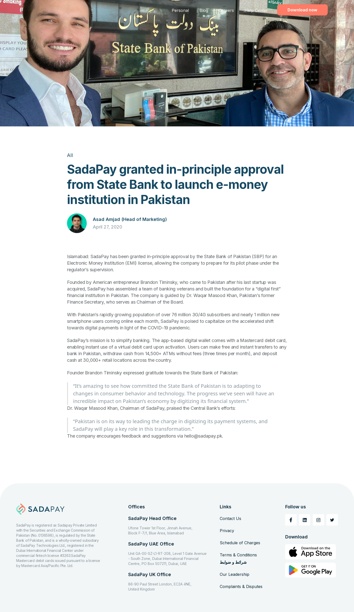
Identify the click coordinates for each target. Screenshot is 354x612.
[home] (50, 11)
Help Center (256, 10)
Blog (204, 10)
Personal (180, 10)
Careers (226, 10)
